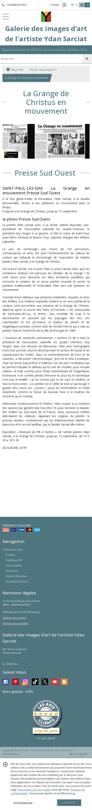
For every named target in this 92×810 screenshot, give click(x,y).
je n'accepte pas (23, 802)
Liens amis (12, 571)
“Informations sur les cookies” (34, 789)
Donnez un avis (12, 549)
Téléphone (10, 664)
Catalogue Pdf (14, 560)
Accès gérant (78, 754)
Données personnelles (15, 623)
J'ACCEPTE (69, 802)
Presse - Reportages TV (43, 69)
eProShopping (10, 754)
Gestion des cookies (14, 617)
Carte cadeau (13, 565)
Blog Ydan (15, 69)
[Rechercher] (87, 59)
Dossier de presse (16, 576)
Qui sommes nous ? (17, 581)
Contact (54, 5)
